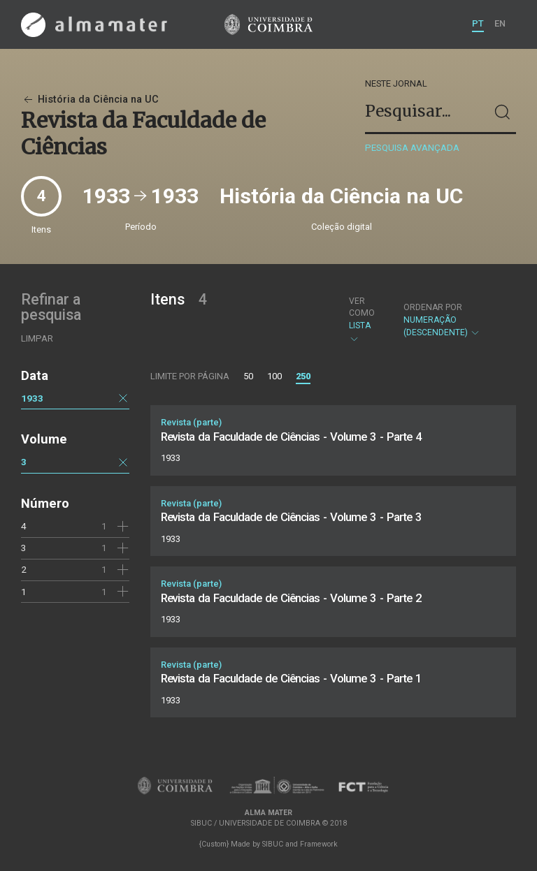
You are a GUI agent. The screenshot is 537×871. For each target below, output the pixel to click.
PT (478, 23)
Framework (319, 844)
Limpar (37, 338)
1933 (32, 398)
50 (248, 376)
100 (274, 376)
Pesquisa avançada (412, 147)
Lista (364, 319)
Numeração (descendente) (452, 320)
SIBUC (272, 844)
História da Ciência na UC (90, 99)
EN (500, 23)
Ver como (362, 307)
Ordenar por (432, 307)
